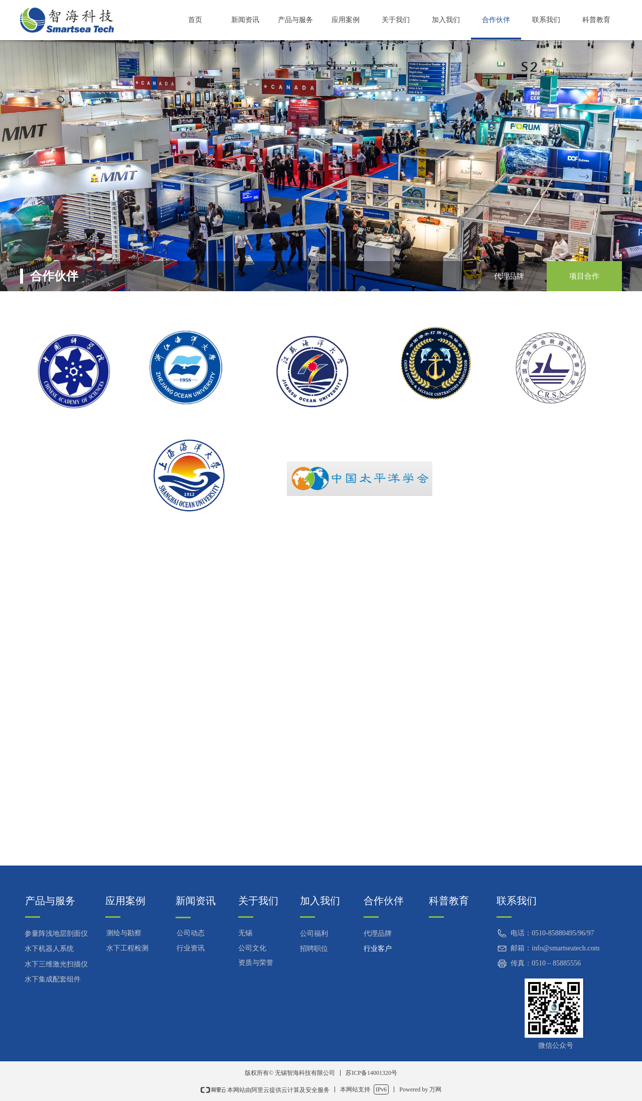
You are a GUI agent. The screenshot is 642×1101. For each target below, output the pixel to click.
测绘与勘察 (123, 933)
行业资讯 (191, 948)
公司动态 (191, 933)
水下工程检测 (127, 948)
